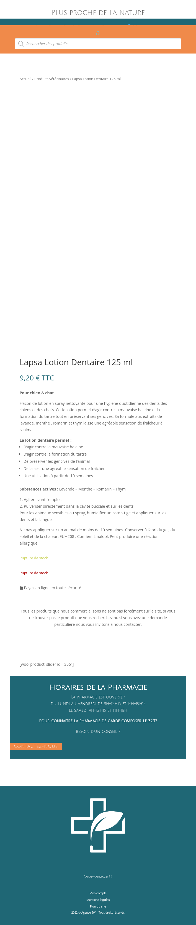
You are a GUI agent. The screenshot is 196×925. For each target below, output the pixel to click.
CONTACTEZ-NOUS (36, 746)
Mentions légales (98, 899)
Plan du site (98, 906)
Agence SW (88, 912)
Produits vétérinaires (51, 78)
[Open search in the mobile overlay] (98, 43)
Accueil (25, 78)
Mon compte (98, 893)
